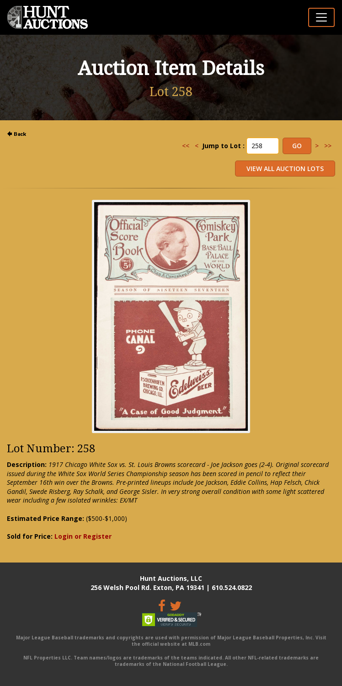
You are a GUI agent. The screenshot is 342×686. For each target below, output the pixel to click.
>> (327, 145)
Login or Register (83, 536)
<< (185, 145)
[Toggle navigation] (321, 17)
